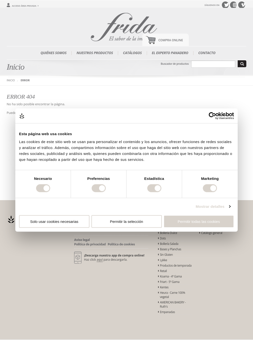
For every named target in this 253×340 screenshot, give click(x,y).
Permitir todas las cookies (199, 221)
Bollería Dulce (168, 233)
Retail (163, 271)
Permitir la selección (126, 221)
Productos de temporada (175, 265)
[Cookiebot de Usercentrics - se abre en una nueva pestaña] (212, 116)
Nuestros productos (95, 52)
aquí (100, 259)
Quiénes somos (53, 52)
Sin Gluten (166, 255)
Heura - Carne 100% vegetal (172, 295)
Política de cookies (121, 244)
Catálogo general (211, 233)
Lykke (163, 260)
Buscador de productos (175, 63)
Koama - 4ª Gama (171, 276)
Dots (163, 238)
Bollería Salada (169, 244)
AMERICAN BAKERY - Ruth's (173, 304)
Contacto (206, 52)
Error (25, 80)
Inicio (11, 80)
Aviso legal (82, 239)
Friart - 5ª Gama (169, 282)
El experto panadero (170, 52)
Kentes (164, 287)
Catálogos (132, 52)
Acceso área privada (24, 5)
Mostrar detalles (210, 206)
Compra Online (170, 40)
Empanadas (167, 312)
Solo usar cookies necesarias (54, 221)
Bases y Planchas (170, 249)
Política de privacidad (90, 244)
